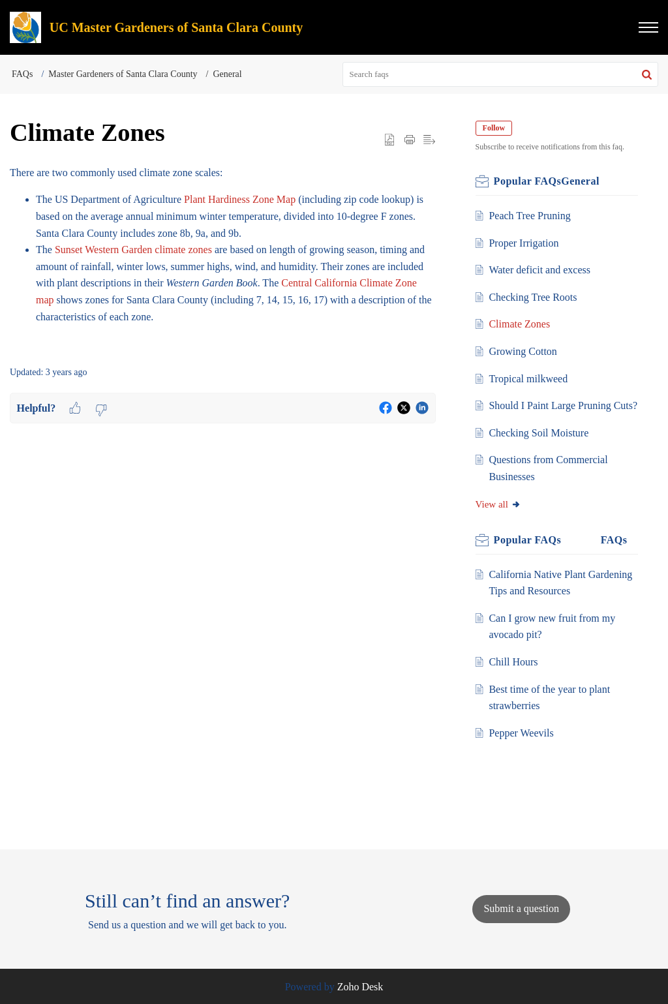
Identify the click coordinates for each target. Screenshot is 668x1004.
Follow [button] (496, 127)
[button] (648, 27)
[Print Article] (409, 139)
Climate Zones (521, 323)
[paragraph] (223, 258)
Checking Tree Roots (535, 297)
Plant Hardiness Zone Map (240, 199)
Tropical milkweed (530, 378)
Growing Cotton (524, 351)
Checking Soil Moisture (540, 449)
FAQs (22, 74)
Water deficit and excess (541, 269)
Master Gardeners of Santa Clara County (122, 74)
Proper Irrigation (525, 243)
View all (500, 520)
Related (596, 556)
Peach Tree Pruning (531, 215)
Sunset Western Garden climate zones (133, 249)
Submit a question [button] (521, 908)
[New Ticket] (521, 908)
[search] (500, 74)
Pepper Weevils (523, 749)
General (227, 74)
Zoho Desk (360, 986)
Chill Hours (515, 678)
